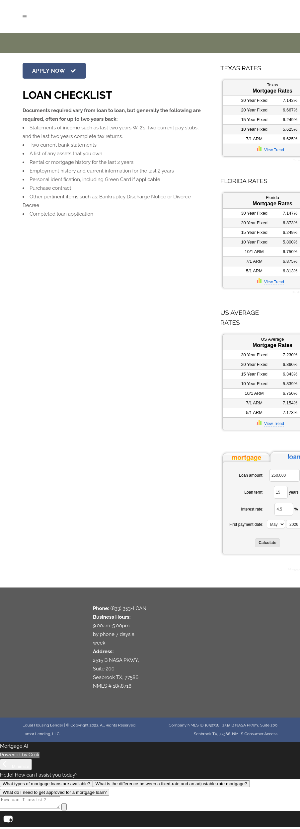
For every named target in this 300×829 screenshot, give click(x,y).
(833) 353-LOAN (128, 608)
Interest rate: (252, 509)
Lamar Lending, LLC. (41, 733)
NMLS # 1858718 (112, 686)
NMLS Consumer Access (254, 733)
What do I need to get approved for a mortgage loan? (55, 792)
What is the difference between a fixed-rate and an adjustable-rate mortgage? (171, 783)
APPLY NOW (54, 71)
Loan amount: (251, 475)
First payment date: (246, 524)
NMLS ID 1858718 (203, 725)
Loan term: (253, 492)
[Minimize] (16, 764)
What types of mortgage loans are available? (46, 783)
